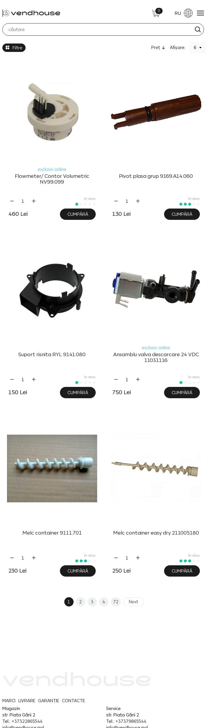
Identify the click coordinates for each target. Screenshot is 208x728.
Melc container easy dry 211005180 (156, 533)
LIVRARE (26, 700)
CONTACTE (73, 700)
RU (184, 13)
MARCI (8, 700)
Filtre (14, 47)
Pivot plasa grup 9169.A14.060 (156, 176)
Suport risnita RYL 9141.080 (52, 354)
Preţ (155, 47)
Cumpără (77, 214)
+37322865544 (26, 721)
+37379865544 (130, 721)
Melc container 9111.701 (52, 533)
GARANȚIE (48, 700)
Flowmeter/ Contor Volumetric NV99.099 (52, 179)
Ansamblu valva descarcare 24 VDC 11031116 (156, 357)
